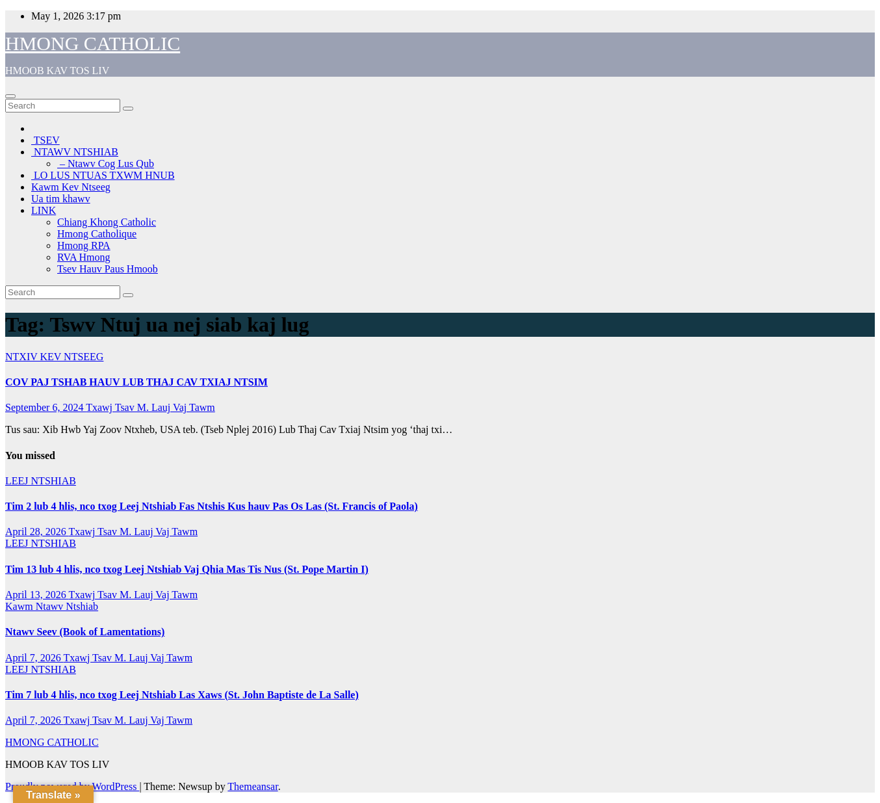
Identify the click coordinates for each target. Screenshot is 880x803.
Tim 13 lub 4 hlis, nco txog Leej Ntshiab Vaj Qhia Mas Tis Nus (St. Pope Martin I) (187, 569)
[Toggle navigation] (10, 96)
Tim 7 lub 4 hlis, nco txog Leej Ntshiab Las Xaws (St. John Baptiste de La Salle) (182, 694)
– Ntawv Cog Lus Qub (105, 163)
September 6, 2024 (45, 407)
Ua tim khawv (60, 198)
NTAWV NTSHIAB (74, 151)
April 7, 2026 (34, 657)
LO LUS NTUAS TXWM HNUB (103, 175)
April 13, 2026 (36, 594)
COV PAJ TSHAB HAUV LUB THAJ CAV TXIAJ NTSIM (136, 382)
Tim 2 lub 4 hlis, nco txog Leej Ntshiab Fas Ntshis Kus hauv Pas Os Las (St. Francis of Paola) (211, 506)
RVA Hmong (83, 257)
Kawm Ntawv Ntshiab (51, 606)
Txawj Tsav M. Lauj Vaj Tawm (150, 407)
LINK (43, 210)
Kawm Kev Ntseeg (70, 186)
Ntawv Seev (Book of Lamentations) (84, 631)
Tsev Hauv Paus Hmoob (107, 268)
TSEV (45, 140)
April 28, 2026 (36, 531)
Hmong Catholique (96, 233)
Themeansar (252, 786)
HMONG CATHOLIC (92, 43)
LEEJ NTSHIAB (40, 480)
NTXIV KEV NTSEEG (54, 356)
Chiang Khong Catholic (106, 222)
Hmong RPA (83, 245)
